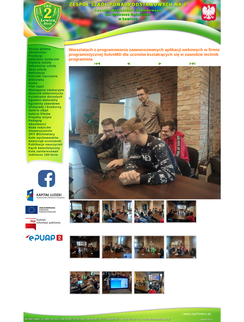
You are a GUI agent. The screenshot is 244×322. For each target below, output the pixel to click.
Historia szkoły (40, 62)
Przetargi (35, 55)
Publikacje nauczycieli (46, 144)
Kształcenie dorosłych (46, 96)
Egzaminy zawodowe (44, 103)
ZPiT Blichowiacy (42, 134)
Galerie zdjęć (39, 110)
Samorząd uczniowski (45, 141)
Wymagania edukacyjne (46, 90)
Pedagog (35, 120)
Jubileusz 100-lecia (43, 154)
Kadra (33, 83)
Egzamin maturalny (43, 100)
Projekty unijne (40, 117)
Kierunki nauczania (43, 76)
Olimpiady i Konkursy (45, 107)
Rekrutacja (37, 72)
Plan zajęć (36, 86)
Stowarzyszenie (40, 130)
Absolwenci (37, 124)
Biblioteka (36, 79)
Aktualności (38, 52)
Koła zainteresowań (44, 151)
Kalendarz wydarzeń (44, 59)
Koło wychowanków (44, 137)
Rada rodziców (40, 127)
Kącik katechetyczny (44, 148)
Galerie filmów (40, 113)
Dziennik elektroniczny (46, 93)
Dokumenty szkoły (43, 65)
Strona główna (40, 49)
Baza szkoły (38, 69)
